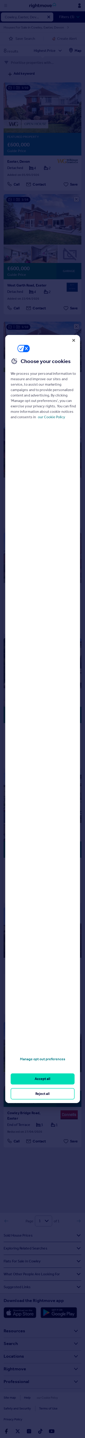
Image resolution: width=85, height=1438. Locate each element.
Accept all (42, 1079)
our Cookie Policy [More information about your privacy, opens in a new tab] (51, 417)
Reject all (42, 1094)
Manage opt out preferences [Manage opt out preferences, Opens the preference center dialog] (42, 1059)
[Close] (74, 340)
